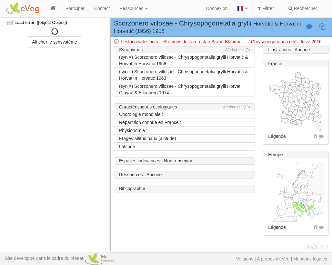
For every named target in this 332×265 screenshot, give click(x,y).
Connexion (217, 8)
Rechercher (302, 8)
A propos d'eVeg (273, 258)
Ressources (133, 8)
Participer (75, 8)
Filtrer (265, 8)
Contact (102, 8)
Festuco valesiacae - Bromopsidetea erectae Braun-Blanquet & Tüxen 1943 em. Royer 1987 (213, 41)
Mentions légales (310, 258)
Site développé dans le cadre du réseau (59, 258)
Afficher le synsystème (54, 42)
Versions (245, 258)
